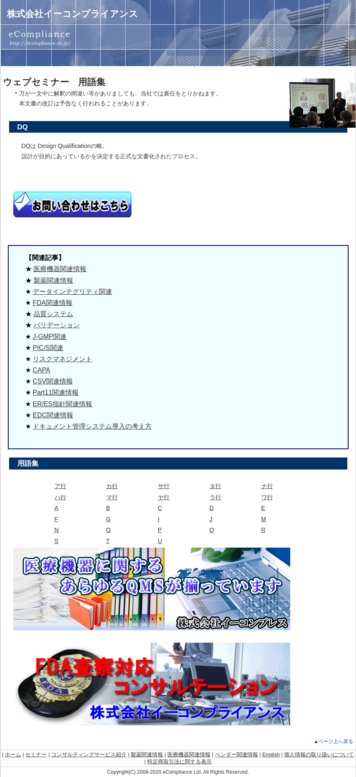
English (271, 754)
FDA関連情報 (52, 302)
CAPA (41, 370)
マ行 (112, 497)
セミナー (36, 754)
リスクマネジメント (62, 358)
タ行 (215, 486)
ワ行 (267, 497)
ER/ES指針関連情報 (62, 404)
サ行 (164, 486)
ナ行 (267, 486)
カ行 (112, 486)
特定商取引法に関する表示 (179, 761)
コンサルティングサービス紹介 (89, 754)
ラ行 (215, 497)
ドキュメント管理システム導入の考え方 (92, 426)
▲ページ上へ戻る (333, 741)
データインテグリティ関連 (72, 291)
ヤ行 (164, 497)
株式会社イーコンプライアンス (72, 14)
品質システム (53, 313)
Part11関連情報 (56, 392)
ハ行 (60, 497)
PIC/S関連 (48, 347)
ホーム (13, 754)
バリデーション (56, 325)
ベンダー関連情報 (236, 754)
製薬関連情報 (53, 280)
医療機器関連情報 (59, 268)
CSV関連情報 (53, 381)
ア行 (60, 486)
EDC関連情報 (53, 415)
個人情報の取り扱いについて (319, 754)
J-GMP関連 (50, 336)
